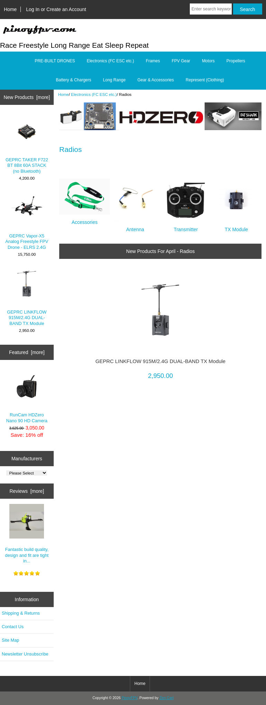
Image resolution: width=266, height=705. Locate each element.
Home (10, 9)
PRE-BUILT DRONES (55, 60)
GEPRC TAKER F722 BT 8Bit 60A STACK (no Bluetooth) (27, 144)
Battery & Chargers (73, 80)
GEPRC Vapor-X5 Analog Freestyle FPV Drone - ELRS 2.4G (26, 220)
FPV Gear (181, 60)
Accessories (84, 219)
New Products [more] (26, 97)
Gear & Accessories (156, 80)
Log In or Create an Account (56, 9)
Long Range (114, 80)
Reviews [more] (26, 491)
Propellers (236, 60)
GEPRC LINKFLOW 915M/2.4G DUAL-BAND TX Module (26, 296)
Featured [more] (27, 352)
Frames (153, 60)
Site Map (10, 640)
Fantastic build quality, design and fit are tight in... (26, 533)
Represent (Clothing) (205, 80)
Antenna (135, 226)
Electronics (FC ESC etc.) (94, 94)
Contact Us (13, 626)
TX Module (236, 226)
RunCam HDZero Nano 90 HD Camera (26, 396)
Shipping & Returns (21, 613)
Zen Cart (166, 698)
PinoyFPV (129, 698)
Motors (208, 60)
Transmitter (185, 226)
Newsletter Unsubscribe (25, 654)
